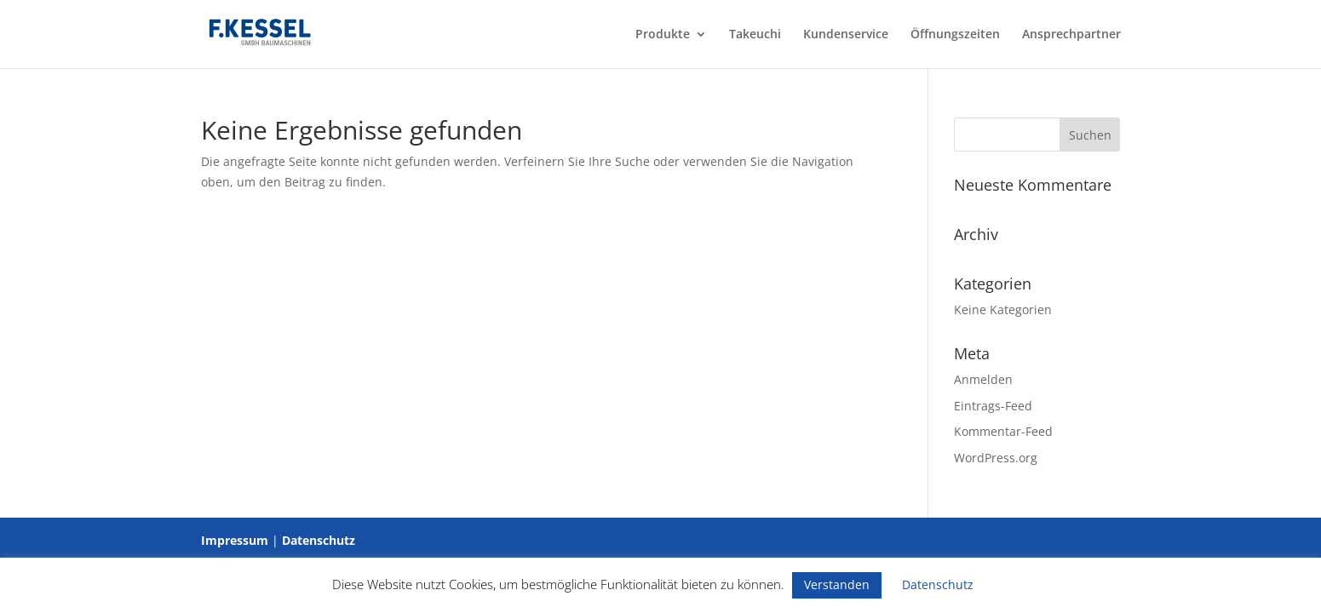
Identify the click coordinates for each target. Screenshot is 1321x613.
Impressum (234, 540)
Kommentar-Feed (1003, 431)
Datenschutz (318, 540)
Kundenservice (845, 35)
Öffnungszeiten (955, 35)
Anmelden (983, 379)
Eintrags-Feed (993, 406)
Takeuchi (755, 35)
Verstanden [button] (837, 584)
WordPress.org (995, 458)
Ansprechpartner (1071, 35)
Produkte (662, 35)
